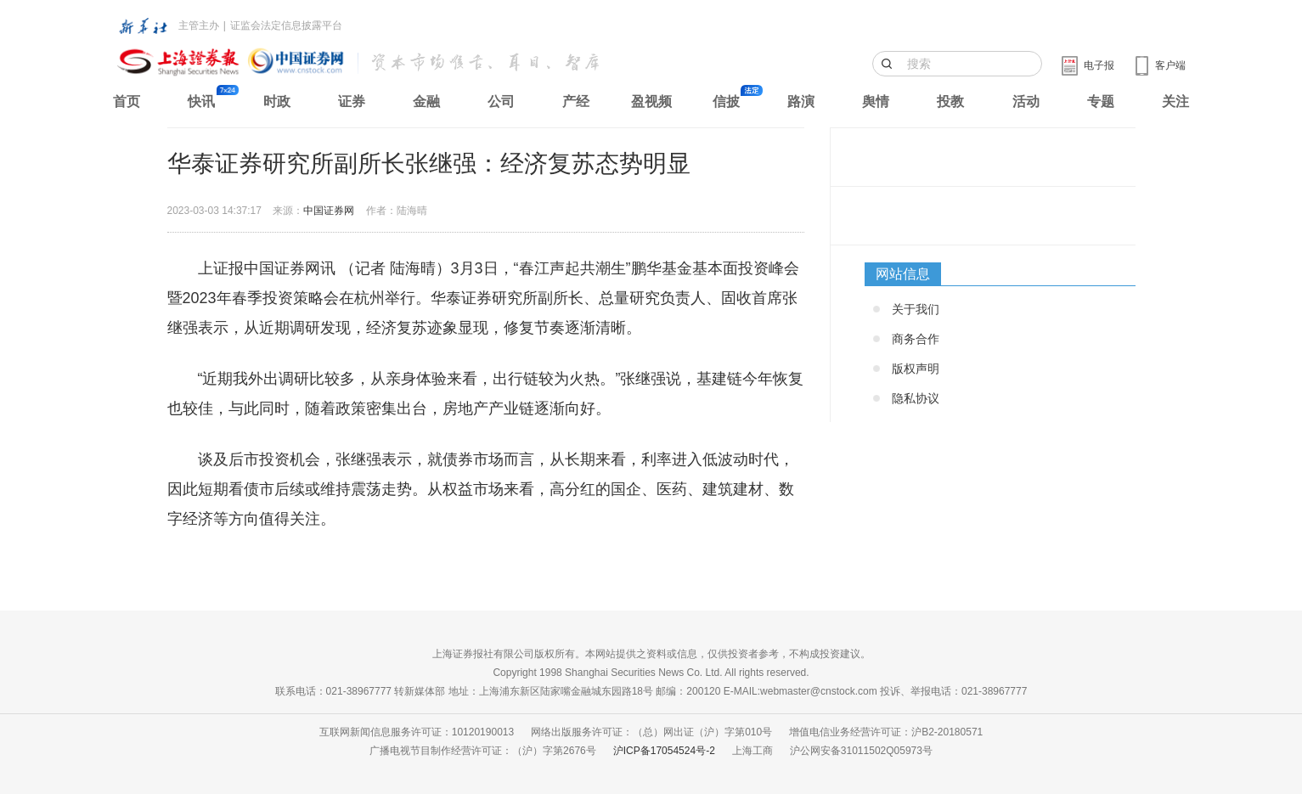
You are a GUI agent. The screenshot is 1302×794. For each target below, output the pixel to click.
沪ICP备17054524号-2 (664, 751)
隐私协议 (915, 398)
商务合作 (915, 339)
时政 (276, 101)
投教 (950, 101)
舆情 (875, 101)
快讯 (201, 101)
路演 (800, 101)
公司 (501, 101)
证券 (351, 101)
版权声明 (915, 368)
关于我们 (915, 309)
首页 (126, 101)
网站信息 (903, 274)
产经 (575, 101)
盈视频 (651, 101)
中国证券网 (328, 211)
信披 (726, 101)
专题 (1100, 101)
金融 (426, 101)
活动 (1026, 101)
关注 (1175, 101)
